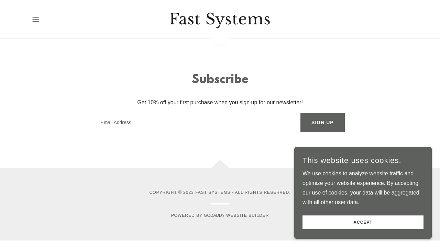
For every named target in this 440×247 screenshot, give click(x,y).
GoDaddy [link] (214, 215)
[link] (220, 22)
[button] (36, 19)
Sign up (322, 122)
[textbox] (193, 122)
